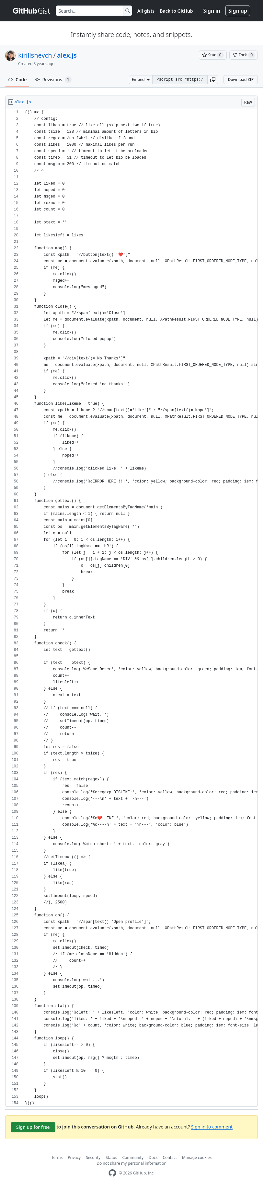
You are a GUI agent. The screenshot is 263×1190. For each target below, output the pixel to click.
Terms (57, 1157)
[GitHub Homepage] (112, 1173)
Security (93, 1157)
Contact (170, 1157)
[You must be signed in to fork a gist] (243, 55)
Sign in (211, 10)
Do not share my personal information (131, 1163)
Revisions (53, 79)
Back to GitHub (176, 11)
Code (17, 79)
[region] (131, 608)
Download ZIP (241, 79)
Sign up (237, 10)
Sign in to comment (212, 1127)
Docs (153, 1157)
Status (111, 1157)
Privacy (74, 1157)
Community (132, 1157)
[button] (212, 79)
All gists (145, 11)
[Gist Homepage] (32, 11)
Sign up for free (33, 1127)
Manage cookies (197, 1157)
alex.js (67, 55)
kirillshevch (35, 55)
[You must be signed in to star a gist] (213, 55)
